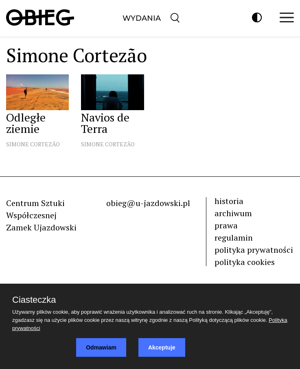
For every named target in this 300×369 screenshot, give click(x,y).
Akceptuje (161, 347)
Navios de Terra (105, 123)
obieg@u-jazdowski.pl (148, 203)
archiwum (233, 213)
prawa (226, 225)
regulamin (234, 237)
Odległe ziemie (26, 123)
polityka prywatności (254, 249)
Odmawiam (101, 347)
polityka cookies (245, 261)
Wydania (142, 18)
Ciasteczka (34, 300)
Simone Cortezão (33, 144)
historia (229, 200)
